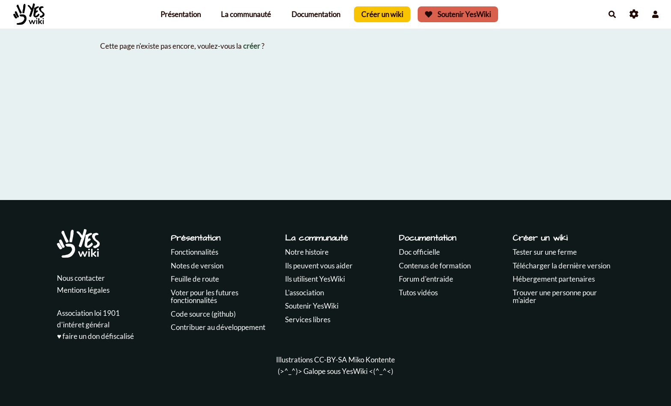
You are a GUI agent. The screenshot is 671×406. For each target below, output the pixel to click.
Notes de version (197, 265)
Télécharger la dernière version (561, 265)
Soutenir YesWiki (458, 14)
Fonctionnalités (194, 251)
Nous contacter (81, 278)
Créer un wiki (382, 14)
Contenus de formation (435, 265)
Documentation (315, 14)
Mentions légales (83, 289)
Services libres (307, 319)
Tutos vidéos (418, 292)
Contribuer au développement (218, 327)
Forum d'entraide (426, 278)
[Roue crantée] (634, 14)
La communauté (246, 14)
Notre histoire (307, 251)
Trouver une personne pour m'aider (555, 296)
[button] (655, 14)
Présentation (180, 14)
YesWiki (355, 371)
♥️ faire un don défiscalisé (95, 336)
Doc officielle (419, 251)
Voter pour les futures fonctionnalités (204, 296)
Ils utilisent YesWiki (315, 278)
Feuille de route (195, 278)
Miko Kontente (371, 359)
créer (251, 45)
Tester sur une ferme (545, 251)
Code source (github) (203, 313)
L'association (304, 292)
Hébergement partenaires (554, 278)
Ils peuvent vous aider (319, 265)
